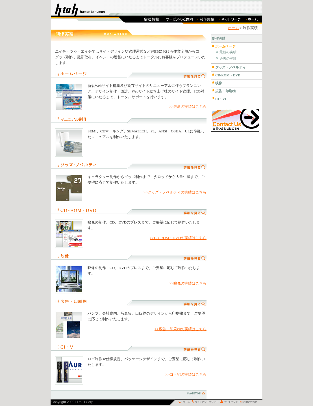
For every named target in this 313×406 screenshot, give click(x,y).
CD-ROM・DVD (227, 75)
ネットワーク (230, 19)
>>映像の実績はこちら (188, 283)
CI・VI (220, 99)
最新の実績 (227, 52)
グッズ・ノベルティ (230, 67)
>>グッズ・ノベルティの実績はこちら (175, 192)
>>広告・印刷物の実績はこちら (181, 329)
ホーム (252, 19)
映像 (218, 83)
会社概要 (151, 19)
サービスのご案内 (178, 19)
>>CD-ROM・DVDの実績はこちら (178, 238)
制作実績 (206, 19)
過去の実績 (227, 59)
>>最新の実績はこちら (188, 106)
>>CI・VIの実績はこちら (186, 374)
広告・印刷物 (225, 91)
